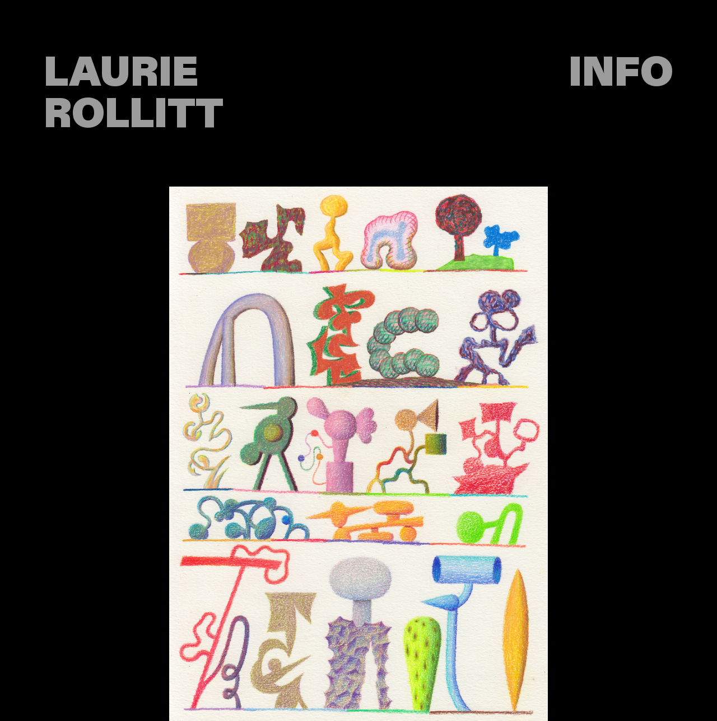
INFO (621, 72)
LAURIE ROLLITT (134, 93)
